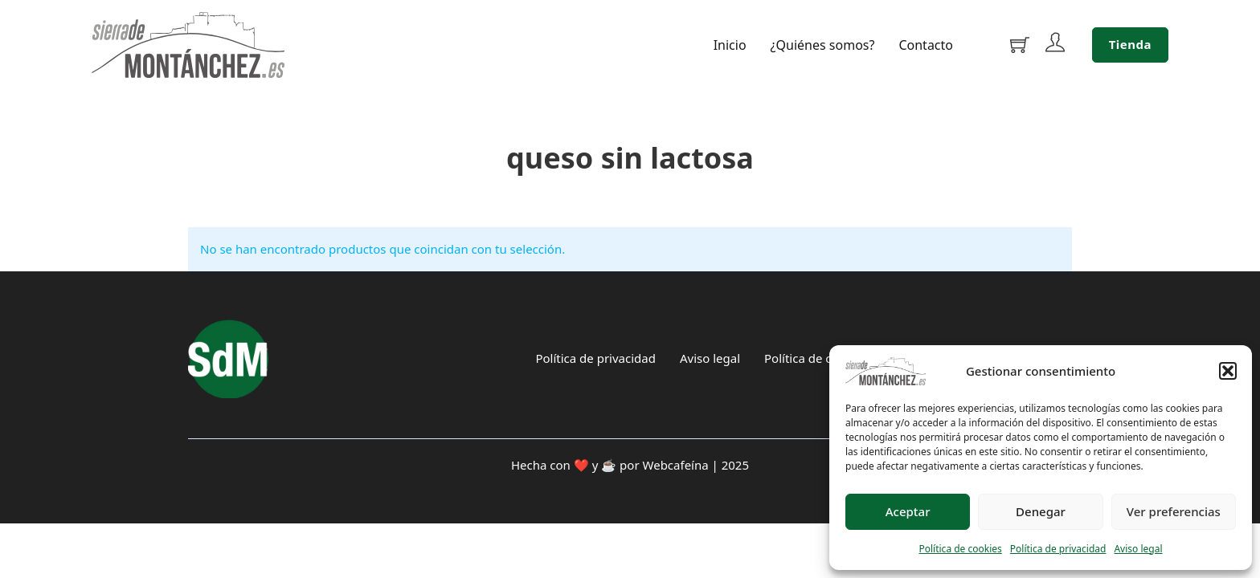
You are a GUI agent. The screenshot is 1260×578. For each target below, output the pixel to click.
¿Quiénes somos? (823, 45)
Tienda (1130, 44)
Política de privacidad (1058, 549)
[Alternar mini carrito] (1019, 45)
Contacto (925, 45)
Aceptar (908, 511)
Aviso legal (1138, 549)
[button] (1228, 371)
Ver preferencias (1174, 511)
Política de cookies (959, 549)
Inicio (730, 45)
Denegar (1041, 511)
